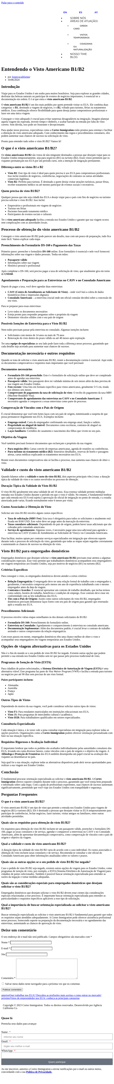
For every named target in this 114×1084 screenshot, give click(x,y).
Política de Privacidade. (39, 1075)
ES (80, 12)
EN (65, 12)
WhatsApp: (7, 1054)
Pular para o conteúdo (12, 2)
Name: (5, 1036)
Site (3, 954)
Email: (5, 1045)
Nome (5, 942)
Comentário (8, 982)
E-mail (5, 948)
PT (96, 12)
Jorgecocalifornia (21, 77)
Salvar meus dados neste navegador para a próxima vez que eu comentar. (42, 987)
